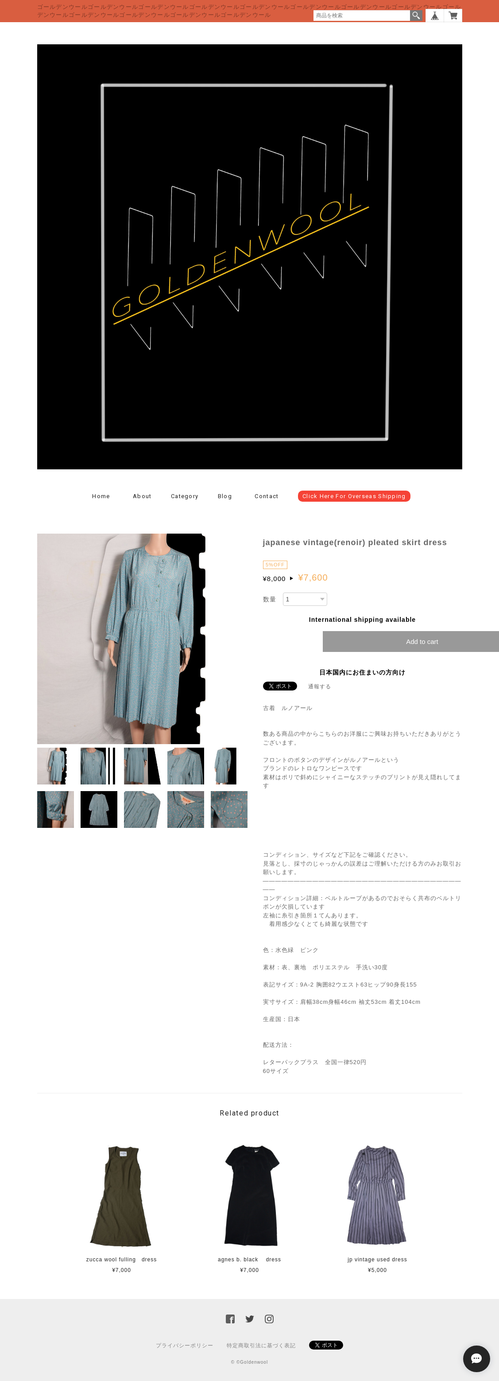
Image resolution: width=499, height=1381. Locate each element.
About (142, 496)
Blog (225, 496)
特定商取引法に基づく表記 (261, 1345)
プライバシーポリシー (184, 1345)
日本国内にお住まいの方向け (362, 672)
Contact (267, 496)
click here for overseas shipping (354, 496)
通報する (319, 686)
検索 (416, 15)
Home (101, 496)
